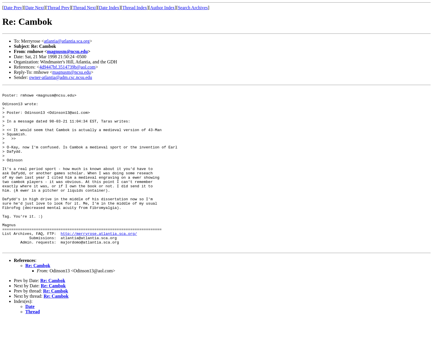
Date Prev (13, 7)
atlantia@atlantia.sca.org (66, 41)
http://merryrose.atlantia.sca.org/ (99, 262)
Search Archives (193, 7)
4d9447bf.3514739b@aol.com (67, 67)
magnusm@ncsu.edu (67, 51)
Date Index (109, 7)
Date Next (34, 7)
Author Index (162, 7)
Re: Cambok (37, 297)
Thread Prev (58, 7)
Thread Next (84, 7)
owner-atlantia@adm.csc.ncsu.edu (60, 77)
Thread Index (134, 7)
